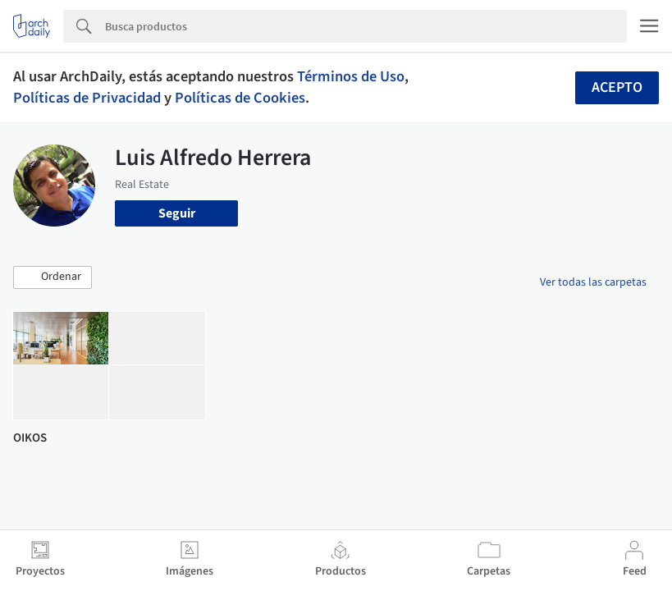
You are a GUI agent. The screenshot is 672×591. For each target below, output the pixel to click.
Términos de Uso (351, 76)
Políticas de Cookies (240, 97)
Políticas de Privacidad (87, 97)
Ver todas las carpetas (593, 282)
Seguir (176, 213)
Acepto (617, 87)
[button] (52, 277)
